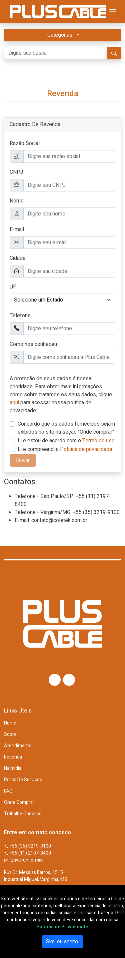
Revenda (13, 757)
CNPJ (16, 172)
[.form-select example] (62, 300)
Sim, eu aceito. (62, 942)
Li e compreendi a (65, 449)
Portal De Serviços (23, 780)
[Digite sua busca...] (55, 53)
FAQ (8, 791)
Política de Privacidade (62, 926)
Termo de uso (98, 441)
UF (13, 287)
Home (10, 723)
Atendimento (18, 746)
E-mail (17, 229)
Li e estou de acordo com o (66, 441)
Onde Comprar (19, 802)
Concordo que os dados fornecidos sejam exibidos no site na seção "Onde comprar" (66, 428)
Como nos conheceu (33, 344)
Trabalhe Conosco (23, 814)
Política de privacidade (86, 449)
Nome (17, 201)
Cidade (18, 258)
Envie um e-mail (23, 860)
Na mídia (12, 768)
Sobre (10, 734)
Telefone (20, 316)
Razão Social (25, 143)
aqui (14, 403)
